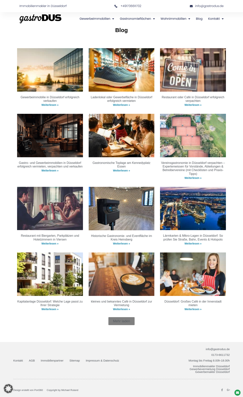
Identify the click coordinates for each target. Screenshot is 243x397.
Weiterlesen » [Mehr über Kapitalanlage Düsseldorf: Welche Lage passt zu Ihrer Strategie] (49, 309)
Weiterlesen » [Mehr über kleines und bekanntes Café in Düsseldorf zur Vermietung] (121, 309)
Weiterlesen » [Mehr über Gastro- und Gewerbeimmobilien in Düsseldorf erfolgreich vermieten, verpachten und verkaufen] (49, 170)
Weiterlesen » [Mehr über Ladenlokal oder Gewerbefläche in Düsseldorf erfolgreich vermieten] (121, 104)
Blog (199, 19)
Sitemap (74, 360)
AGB (32, 360)
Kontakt (216, 18)
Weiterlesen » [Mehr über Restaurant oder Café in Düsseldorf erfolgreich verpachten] (193, 104)
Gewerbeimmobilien (97, 18)
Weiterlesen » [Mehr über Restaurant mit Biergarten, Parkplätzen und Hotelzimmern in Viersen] (49, 243)
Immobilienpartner (52, 360)
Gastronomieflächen (137, 18)
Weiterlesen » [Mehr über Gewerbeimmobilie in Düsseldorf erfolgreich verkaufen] (49, 104)
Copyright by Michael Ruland (62, 390)
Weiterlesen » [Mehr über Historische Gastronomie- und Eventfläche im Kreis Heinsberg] (121, 243)
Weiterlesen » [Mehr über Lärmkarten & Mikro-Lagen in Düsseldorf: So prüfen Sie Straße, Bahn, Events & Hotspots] (193, 243)
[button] (121, 321)
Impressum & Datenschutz (102, 360)
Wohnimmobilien (175, 18)
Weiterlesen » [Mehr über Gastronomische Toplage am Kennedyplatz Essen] (121, 170)
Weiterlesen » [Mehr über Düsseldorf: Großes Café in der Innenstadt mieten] (193, 309)
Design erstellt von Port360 (28, 390)
